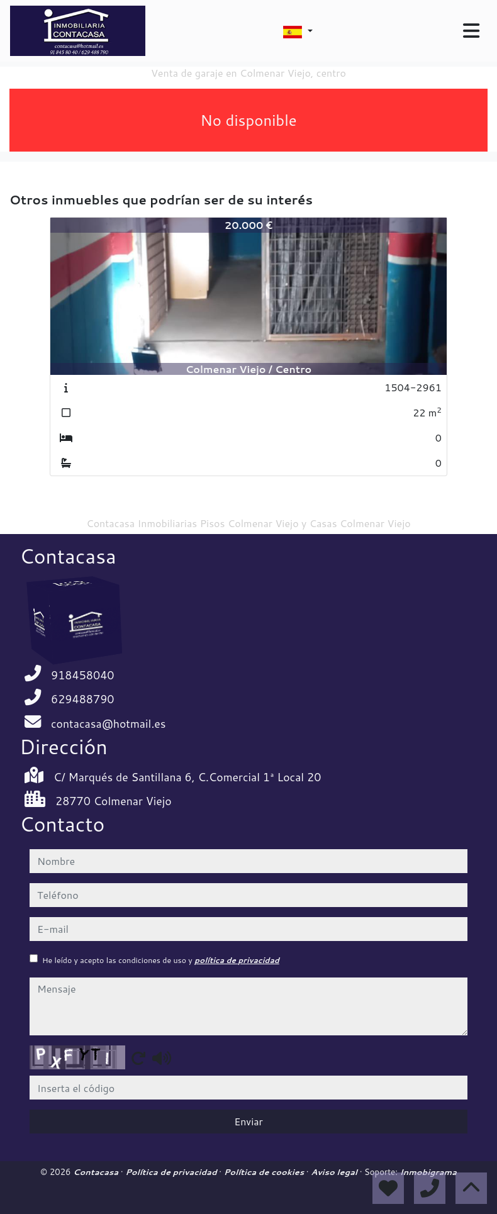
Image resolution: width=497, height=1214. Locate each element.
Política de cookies (265, 1172)
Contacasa (97, 1172)
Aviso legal (335, 1172)
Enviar (248, 1121)
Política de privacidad (172, 1172)
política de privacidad (236, 960)
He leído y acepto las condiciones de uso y (160, 960)
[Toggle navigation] (471, 31)
